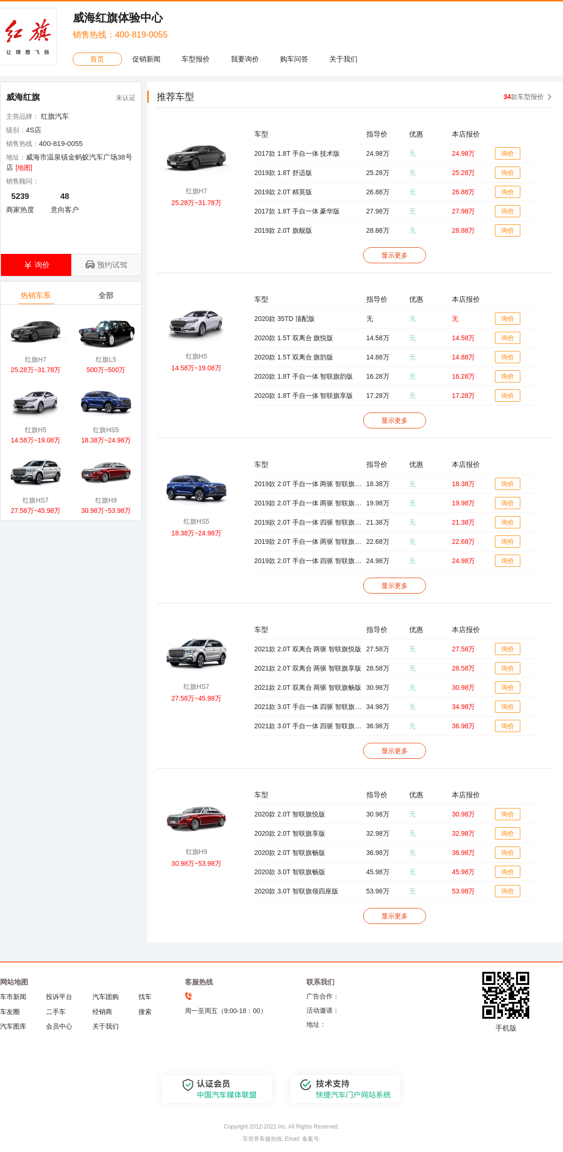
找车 (145, 996)
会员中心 (59, 1026)
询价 (507, 153)
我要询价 (245, 59)
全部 (107, 297)
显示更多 (394, 255)
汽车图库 (13, 1026)
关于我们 (343, 59)
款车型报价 (523, 96)
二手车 (56, 1011)
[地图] (23, 167)
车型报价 (196, 59)
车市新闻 (13, 996)
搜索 (145, 1011)
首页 (97, 59)
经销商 (102, 1011)
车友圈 (10, 1011)
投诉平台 (59, 996)
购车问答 (294, 59)
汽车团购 (105, 996)
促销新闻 (146, 59)
